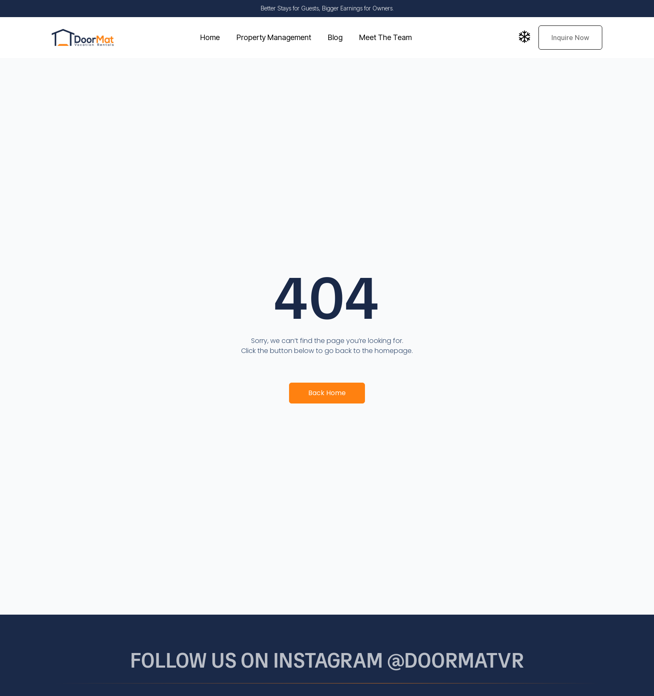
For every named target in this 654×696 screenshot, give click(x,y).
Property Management (273, 37)
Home (210, 37)
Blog (335, 37)
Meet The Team (385, 37)
